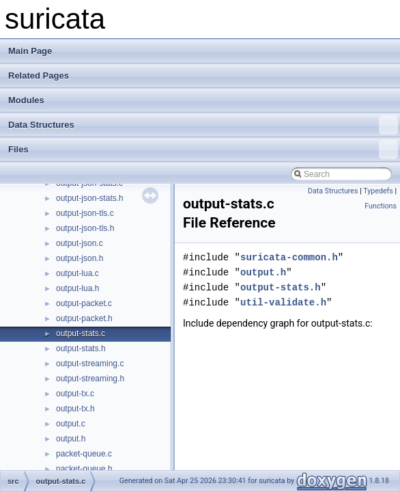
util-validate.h (283, 302)
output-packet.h (84, 318)
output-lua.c (77, 273)
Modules (26, 100)
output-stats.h (81, 348)
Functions (381, 206)
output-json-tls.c (85, 213)
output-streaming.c (90, 363)
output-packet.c (84, 303)
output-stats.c (80, 333)
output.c (70, 423)
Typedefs (378, 191)
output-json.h (79, 258)
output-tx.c (75, 393)
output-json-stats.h (90, 198)
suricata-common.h (289, 257)
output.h (70, 438)
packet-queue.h (84, 469)
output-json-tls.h (85, 228)
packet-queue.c (84, 454)
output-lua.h (77, 288)
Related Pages (38, 75)
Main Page (30, 51)
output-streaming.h (90, 378)
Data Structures (203, 125)
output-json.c (79, 243)
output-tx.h (75, 408)
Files (203, 149)
